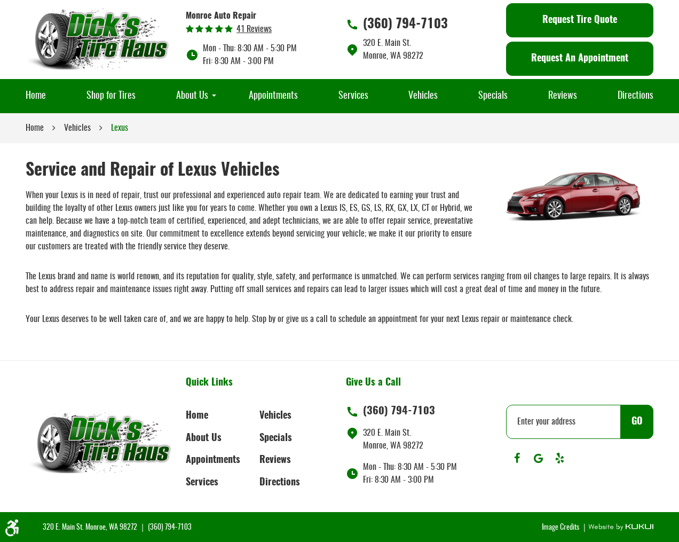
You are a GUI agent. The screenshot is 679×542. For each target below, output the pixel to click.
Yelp (559, 458)
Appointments (273, 96)
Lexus (119, 128)
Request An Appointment (579, 59)
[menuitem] (36, 96)
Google (538, 458)
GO (637, 422)
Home (36, 96)
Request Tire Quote (579, 20)
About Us (192, 96)
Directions (635, 96)
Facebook (516, 458)
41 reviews (254, 29)
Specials (493, 96)
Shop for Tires (111, 96)
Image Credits (561, 527)
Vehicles (423, 96)
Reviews (562, 96)
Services (353, 96)
